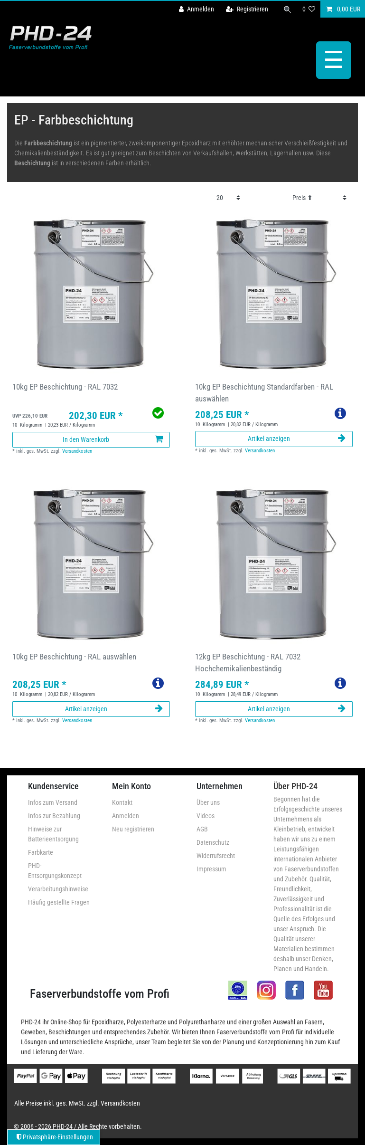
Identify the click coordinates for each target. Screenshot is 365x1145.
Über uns (208, 802)
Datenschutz (213, 842)
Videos (206, 816)
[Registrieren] (247, 9)
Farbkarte (40, 852)
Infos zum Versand (52, 802)
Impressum (211, 869)
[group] (91, 291)
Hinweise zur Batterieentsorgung (53, 834)
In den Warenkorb (113, 439)
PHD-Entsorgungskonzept (55, 870)
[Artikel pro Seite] (228, 198)
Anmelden (125, 816)
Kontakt (122, 802)
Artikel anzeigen (297, 438)
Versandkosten (77, 451)
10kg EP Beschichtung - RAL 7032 (65, 386)
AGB (202, 829)
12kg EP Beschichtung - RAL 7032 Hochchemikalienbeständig (247, 662)
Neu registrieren (133, 829)
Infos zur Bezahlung (54, 816)
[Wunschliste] (309, 9)
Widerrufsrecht (216, 855)
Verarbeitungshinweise (58, 889)
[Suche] (287, 9)
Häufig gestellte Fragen (59, 902)
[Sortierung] (319, 198)
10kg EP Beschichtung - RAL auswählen (74, 656)
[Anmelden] (196, 9)
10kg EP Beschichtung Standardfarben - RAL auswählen (264, 392)
